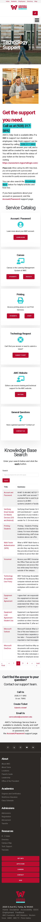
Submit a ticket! (20, 708)
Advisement (6, 820)
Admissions (6, 813)
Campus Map (7, 843)
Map (35, 1)
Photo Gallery (26, 918)
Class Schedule (8, 801)
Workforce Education (9, 797)
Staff (29, 316)
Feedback (19, 912)
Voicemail (7, 559)
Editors (20, 394)
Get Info (20, 858)
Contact (20, 875)
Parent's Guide (7, 774)
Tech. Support (7, 846)
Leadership (6, 778)
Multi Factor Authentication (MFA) (9, 545)
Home (5, 909)
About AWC (6, 764)
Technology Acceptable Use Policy (8, 579)
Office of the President (10, 781)
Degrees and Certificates (11, 794)
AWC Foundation (9, 915)
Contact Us (20, 431)
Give (20, 880)
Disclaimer (14, 909)
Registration (6, 817)
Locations (5, 771)
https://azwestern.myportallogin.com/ (20, 163)
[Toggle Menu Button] (37, 20)
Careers (20, 869)
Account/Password (11, 199)
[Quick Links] (35, 13)
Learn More (20, 237)
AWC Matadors (22, 915)
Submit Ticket (20, 355)
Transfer (5, 823)
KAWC (9, 918)
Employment (8, 912)
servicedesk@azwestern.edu (20, 717)
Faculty (29, 276)
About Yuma (6, 767)
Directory (30, 1)
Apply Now (20, 864)
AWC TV (16, 918)
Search (5, 471)
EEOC (35, 909)
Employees (21, 1)
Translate (5, 850)
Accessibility (26, 909)
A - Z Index (6, 836)
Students (14, 1)
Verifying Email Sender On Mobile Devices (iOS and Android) (9, 514)
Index (7, 1)
